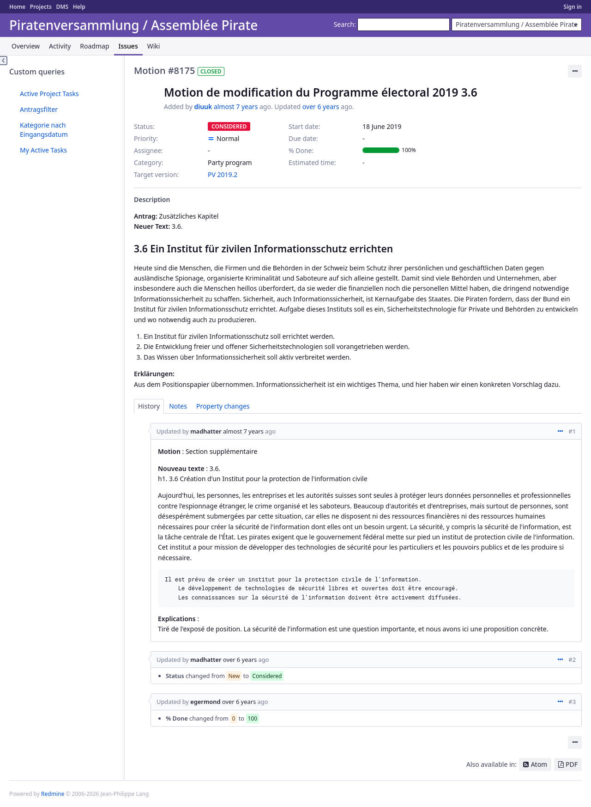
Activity (60, 46)
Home (17, 7)
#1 (572, 431)
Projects (41, 7)
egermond (205, 701)
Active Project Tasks (49, 93)
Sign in (573, 7)
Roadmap (94, 46)
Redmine (52, 794)
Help (79, 7)
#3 (572, 701)
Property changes (223, 406)
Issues (128, 46)
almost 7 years (236, 106)
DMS (62, 7)
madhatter (205, 431)
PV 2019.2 (222, 174)
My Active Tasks (43, 150)
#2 (572, 659)
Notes (178, 406)
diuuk (203, 106)
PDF (572, 764)
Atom (539, 764)
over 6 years (320, 106)
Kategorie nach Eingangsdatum (44, 130)
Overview (26, 46)
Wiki (153, 46)
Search (344, 24)
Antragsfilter (39, 109)
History (149, 406)
